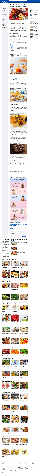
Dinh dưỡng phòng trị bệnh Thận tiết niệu (9, 303)
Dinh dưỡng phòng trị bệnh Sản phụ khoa (9, 436)
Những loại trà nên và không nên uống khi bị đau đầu (24, 422)
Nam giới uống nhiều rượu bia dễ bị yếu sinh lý (24, 455)
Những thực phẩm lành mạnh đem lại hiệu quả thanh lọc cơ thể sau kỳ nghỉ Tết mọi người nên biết (5, 247)
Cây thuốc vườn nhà (4, 25)
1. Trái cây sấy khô (11, 40)
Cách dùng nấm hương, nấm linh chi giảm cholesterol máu (23, 300)
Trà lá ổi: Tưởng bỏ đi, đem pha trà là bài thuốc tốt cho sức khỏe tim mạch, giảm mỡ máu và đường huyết (5, 366)
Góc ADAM (33, 462)
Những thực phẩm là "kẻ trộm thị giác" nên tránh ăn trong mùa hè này (6, 355)
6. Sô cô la (11, 46)
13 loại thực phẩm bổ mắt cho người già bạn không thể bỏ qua (24, 355)
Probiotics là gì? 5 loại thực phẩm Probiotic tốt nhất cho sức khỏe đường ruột (24, 400)
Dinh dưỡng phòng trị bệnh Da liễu (13, 233)
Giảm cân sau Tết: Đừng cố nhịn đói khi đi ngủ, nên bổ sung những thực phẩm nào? (5, 256)
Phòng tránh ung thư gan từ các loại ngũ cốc (5, 344)
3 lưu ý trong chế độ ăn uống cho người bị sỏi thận (5, 311)
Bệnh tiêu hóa (3, 19)
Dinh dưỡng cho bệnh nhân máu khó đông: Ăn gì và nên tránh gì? (14, 322)
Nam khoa (3, 24)
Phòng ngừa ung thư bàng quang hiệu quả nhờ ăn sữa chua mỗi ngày (15, 311)
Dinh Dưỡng (19, 467)
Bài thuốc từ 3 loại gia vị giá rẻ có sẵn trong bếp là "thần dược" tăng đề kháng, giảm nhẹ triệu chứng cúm (15, 333)
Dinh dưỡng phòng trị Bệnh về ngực (8, 381)
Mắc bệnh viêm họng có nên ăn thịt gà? (15, 277)
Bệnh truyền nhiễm (3, 20)
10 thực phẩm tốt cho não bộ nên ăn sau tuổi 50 (5, 422)
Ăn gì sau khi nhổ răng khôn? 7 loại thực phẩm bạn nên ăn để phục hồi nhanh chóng (14, 289)
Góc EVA (26, 462)
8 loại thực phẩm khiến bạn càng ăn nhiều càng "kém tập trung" (14, 422)
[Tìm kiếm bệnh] (26, 0)
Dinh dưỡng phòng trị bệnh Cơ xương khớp (9, 259)
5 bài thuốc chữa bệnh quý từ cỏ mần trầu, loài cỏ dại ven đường (14, 300)
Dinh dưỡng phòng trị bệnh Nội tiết (8, 358)
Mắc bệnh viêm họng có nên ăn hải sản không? (6, 277)
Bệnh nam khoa (33, 463)
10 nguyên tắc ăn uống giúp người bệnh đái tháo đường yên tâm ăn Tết (14, 366)
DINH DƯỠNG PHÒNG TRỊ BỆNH (4, 8)
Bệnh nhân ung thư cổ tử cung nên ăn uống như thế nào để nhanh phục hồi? (24, 444)
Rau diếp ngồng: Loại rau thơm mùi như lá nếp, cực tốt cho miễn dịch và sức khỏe (6, 333)
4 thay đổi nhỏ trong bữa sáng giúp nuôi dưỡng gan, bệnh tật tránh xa (5, 400)
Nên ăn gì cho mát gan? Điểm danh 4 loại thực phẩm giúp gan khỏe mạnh (24, 344)
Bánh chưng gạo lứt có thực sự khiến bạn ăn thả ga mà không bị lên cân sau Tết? (5, 250)
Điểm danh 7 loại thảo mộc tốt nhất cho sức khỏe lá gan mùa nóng (14, 400)
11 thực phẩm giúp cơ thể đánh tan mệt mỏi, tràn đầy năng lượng (14, 433)
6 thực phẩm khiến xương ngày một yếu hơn (23, 267)
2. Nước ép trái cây (11, 41)
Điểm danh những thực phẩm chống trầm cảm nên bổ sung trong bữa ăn (23, 433)
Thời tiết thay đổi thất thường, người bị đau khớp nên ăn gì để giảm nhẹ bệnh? (15, 267)
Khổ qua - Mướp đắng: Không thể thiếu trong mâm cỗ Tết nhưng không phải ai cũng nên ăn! (5, 253)
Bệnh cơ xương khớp (4, 10)
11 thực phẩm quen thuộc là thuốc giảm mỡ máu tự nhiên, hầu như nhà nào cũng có (5, 322)
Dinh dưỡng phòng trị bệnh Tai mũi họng (9, 270)
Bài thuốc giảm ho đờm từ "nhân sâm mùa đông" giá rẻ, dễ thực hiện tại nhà (24, 333)
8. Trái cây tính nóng (11, 48)
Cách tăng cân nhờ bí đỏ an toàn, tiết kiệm (14, 455)
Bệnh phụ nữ (26, 463)
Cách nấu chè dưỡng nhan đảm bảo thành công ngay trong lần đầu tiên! (22, 247)
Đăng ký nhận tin (24, 236)
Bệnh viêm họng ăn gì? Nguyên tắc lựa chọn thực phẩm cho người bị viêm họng (24, 278)
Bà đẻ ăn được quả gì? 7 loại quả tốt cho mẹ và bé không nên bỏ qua (34, 23)
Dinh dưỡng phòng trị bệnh (20, 468)
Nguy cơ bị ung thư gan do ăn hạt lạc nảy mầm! (14, 344)
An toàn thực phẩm (20, 469)
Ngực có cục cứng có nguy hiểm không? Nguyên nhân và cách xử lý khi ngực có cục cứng (6, 389)
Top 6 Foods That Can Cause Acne (16, 222)
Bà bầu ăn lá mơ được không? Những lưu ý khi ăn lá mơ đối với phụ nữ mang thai (35, 37)
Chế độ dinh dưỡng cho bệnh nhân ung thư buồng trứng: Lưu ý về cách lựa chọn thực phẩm (6, 444)
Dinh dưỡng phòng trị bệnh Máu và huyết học (10, 314)
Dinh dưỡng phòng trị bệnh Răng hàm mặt (9, 281)
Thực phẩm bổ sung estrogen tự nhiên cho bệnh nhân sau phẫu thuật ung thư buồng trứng (15, 444)
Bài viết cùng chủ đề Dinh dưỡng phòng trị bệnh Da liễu (19, 240)
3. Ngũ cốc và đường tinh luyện (12, 42)
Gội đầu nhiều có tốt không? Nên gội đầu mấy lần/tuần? (35, 27)
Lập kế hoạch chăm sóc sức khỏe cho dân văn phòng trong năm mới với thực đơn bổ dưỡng (5, 242)
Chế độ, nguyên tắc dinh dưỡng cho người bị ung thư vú (14, 388)
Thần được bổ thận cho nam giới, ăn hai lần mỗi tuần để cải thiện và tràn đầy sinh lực (5, 456)
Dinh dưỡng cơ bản (3, 29)
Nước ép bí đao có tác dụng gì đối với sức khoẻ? (15, 78)
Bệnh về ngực (3, 18)
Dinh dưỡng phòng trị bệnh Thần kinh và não (10, 415)
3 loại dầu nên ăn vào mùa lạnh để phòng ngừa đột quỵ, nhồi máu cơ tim (15, 377)
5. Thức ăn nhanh (11, 45)
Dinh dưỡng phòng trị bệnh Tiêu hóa (8, 392)
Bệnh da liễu (3, 13)
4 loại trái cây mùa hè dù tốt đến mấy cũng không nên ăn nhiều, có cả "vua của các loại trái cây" (22, 243)
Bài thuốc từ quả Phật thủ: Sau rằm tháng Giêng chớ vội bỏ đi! (5, 245)
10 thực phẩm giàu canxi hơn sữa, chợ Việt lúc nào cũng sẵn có (6, 267)
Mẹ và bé (26, 467)
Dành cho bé (26, 468)
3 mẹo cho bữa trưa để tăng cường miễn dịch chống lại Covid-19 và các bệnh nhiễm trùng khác (14, 412)
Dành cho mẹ (26, 469)
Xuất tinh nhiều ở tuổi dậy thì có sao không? (35, 34)
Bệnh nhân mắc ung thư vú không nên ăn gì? (24, 388)
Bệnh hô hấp (3, 15)
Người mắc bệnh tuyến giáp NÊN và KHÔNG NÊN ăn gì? (23, 366)
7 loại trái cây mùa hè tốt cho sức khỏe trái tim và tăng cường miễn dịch (6, 377)
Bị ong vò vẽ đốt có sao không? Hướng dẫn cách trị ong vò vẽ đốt (35, 31)
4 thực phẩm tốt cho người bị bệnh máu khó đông (23, 322)
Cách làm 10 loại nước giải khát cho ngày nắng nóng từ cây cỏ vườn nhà (5, 300)
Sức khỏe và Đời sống (20, 462)
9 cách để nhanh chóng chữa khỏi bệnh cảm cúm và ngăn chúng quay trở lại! (24, 411)
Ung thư (19, 463)
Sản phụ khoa (3, 23)
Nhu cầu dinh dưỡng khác (4, 27)
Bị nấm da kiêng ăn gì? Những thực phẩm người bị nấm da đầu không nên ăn (22, 252)
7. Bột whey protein (11, 47)
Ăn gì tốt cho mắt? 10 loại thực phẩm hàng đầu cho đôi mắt (15, 355)
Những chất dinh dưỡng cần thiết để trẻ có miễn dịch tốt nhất (6, 411)
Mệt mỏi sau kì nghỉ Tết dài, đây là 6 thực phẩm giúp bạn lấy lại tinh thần (5, 433)
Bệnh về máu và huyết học (4, 14)
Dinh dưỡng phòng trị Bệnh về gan (8, 337)
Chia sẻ (11, 228)
